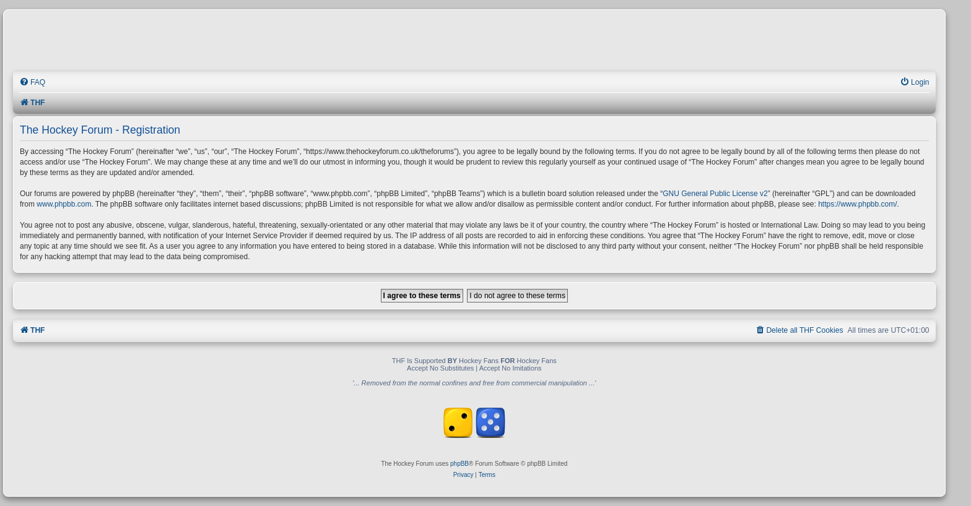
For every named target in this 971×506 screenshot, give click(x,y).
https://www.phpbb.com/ (857, 204)
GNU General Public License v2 (715, 193)
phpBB (459, 463)
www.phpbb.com (64, 204)
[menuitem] (32, 82)
